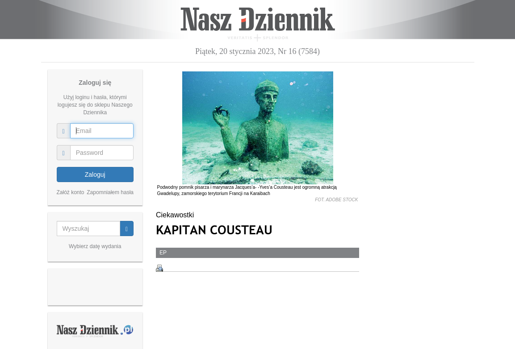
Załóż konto (70, 192)
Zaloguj (95, 174)
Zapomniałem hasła (110, 192)
